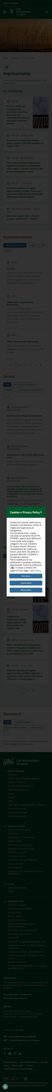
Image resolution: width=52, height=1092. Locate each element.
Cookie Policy (35, 553)
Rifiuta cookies (26, 572)
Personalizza (25, 558)
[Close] (41, 494)
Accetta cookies (26, 565)
